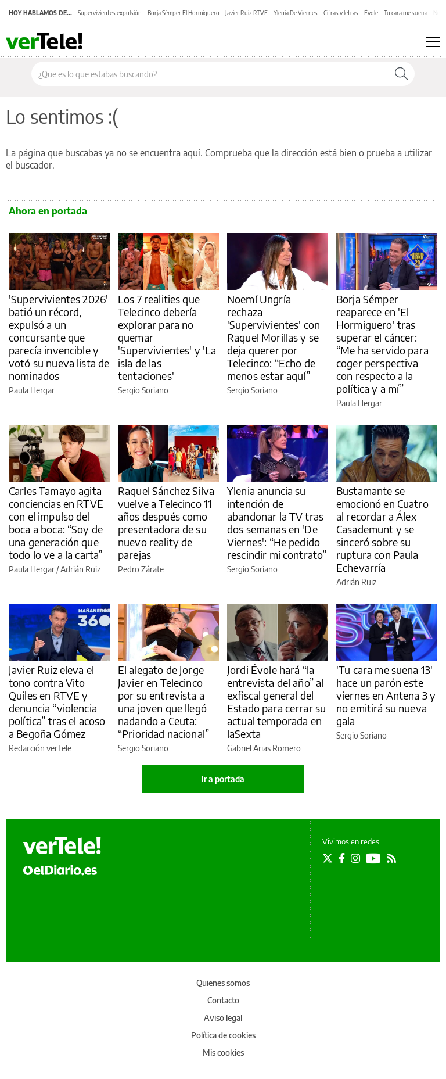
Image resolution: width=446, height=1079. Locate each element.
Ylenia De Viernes (296, 12)
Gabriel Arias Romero (264, 748)
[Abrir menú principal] (433, 42)
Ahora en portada (48, 211)
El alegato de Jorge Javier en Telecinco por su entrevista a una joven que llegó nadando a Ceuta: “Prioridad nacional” (163, 701)
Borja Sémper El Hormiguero (184, 12)
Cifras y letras (340, 12)
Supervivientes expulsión (110, 12)
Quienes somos (223, 983)
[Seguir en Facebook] (342, 858)
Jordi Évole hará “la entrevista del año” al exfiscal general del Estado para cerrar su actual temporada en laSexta (276, 701)
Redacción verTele (40, 748)
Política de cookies (223, 1035)
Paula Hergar (32, 390)
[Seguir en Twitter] (327, 858)
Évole (371, 12)
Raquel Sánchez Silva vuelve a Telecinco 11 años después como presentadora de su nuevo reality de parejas (166, 522)
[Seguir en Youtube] (373, 858)
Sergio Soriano (143, 390)
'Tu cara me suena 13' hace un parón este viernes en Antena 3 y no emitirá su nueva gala (386, 695)
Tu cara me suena (405, 12)
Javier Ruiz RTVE (246, 12)
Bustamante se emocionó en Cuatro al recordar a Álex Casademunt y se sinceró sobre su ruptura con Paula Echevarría (382, 529)
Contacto (223, 1000)
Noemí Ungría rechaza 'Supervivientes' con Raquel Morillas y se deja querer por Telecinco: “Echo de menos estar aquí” (273, 337)
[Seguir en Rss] (391, 858)
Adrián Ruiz (80, 569)
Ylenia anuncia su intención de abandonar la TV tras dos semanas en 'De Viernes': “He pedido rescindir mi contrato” (276, 522)
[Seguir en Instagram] (355, 858)
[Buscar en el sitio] (210, 74)
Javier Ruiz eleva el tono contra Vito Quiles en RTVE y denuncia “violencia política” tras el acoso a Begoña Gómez (57, 701)
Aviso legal (223, 1018)
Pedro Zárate (141, 569)
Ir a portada (223, 779)
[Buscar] (401, 74)
